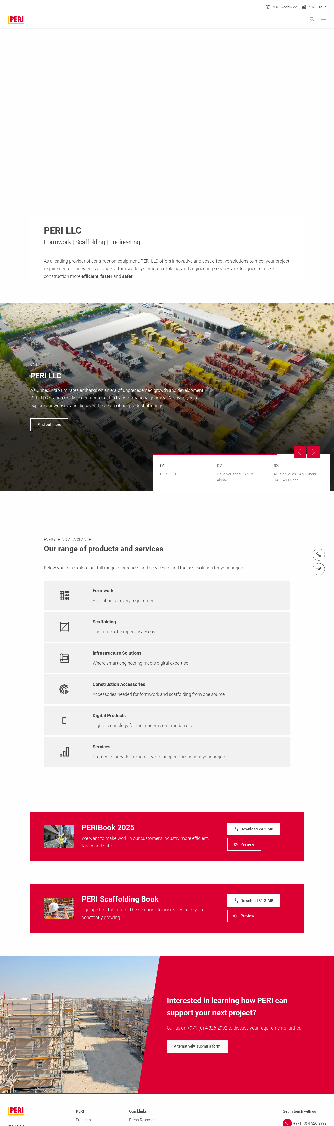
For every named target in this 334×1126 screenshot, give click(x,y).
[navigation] (167, 397)
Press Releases (142, 1120)
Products (83, 1120)
